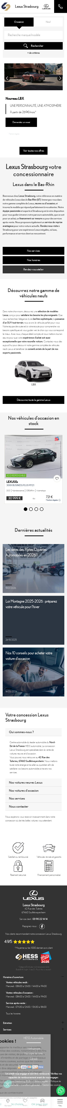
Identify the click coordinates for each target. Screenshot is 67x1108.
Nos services (33, 250)
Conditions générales (30, 1085)
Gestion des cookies (51, 1085)
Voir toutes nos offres (33, 150)
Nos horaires (33, 260)
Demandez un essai (21, 122)
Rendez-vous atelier (33, 269)
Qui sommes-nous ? (21, 732)
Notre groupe (33, 1048)
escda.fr (48, 970)
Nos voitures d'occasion (24, 790)
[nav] (60, 1103)
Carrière (33, 1058)
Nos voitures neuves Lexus (26, 782)
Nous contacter (18, 806)
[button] (7, 78)
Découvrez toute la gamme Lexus (33, 400)
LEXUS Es (12, 482)
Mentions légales (13, 133)
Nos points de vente (33, 1053)
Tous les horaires (13, 1013)
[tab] (33, 732)
